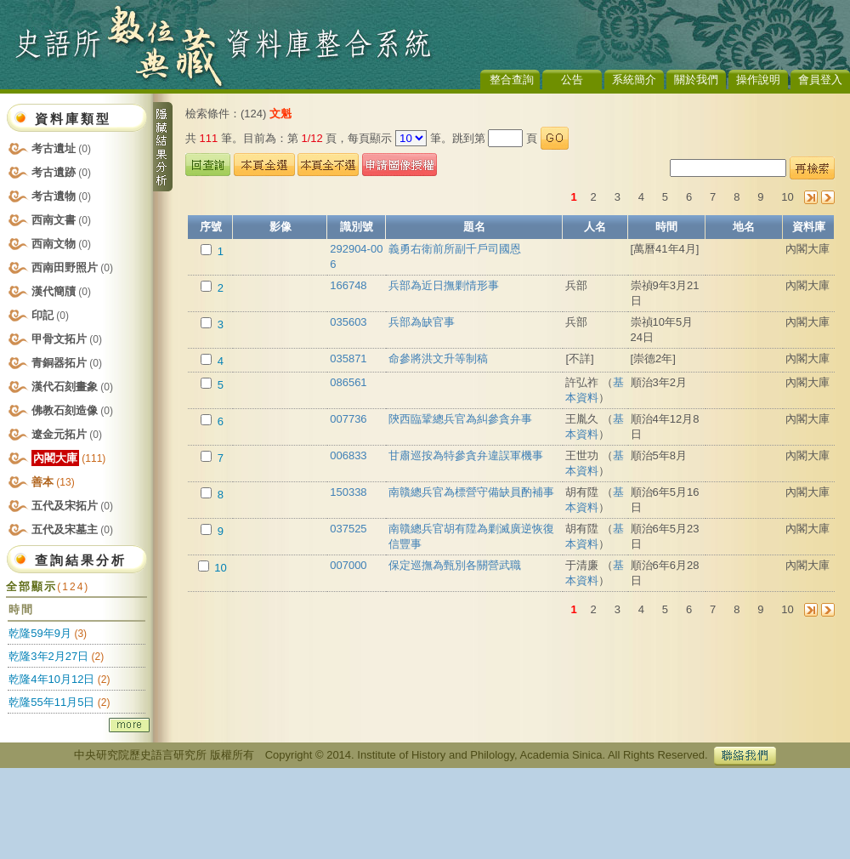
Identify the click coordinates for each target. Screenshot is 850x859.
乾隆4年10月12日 (51, 679)
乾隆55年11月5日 (51, 702)
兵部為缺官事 (421, 322)
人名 (595, 226)
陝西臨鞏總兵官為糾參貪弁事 (460, 418)
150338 (348, 492)
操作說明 (758, 79)
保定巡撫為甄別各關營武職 (454, 565)
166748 (348, 285)
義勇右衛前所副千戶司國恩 (454, 248)
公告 (572, 79)
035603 (348, 322)
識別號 (356, 226)
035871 (348, 358)
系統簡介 (634, 79)
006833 (348, 455)
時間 (666, 226)
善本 (52, 481)
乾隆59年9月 (39, 633)
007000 (348, 565)
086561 (348, 382)
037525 (348, 528)
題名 (474, 226)
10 (788, 197)
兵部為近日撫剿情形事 (443, 285)
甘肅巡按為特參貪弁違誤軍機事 (465, 455)
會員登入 (820, 79)
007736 (348, 418)
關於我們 (696, 79)
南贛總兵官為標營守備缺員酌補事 (471, 492)
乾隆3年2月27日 (48, 656)
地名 (744, 226)
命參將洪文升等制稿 (438, 358)
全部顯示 (47, 586)
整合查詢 (512, 79)
